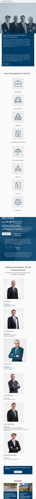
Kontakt (6, 64)
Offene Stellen (18, 471)
